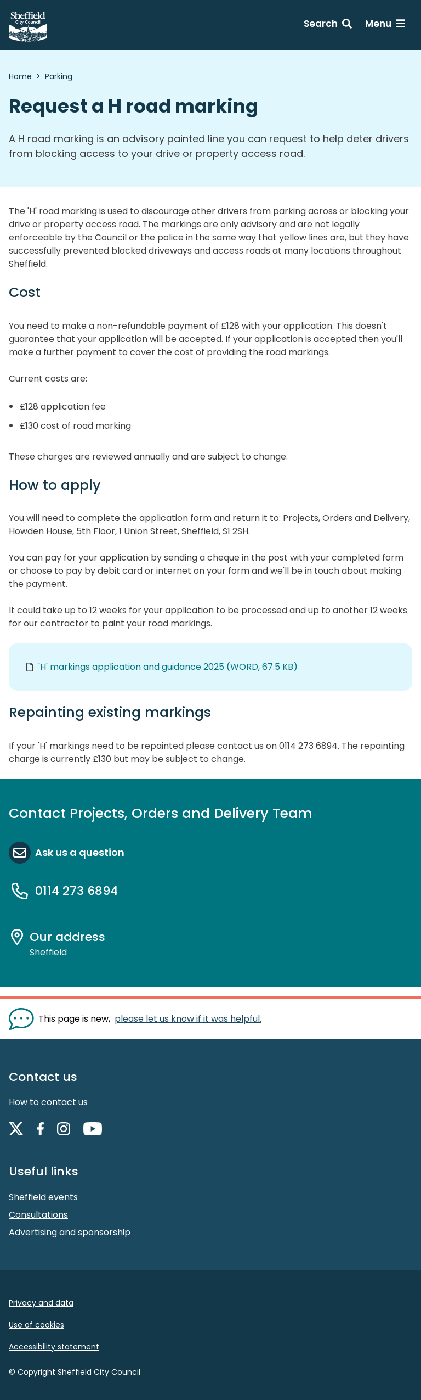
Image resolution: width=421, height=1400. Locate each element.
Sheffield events (43, 1197)
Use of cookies (36, 1324)
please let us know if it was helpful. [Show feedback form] (188, 1018)
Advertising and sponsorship (69, 1232)
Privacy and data (41, 1302)
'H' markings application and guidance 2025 (168, 666)
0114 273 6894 (76, 890)
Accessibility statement (54, 1346)
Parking (58, 76)
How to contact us (48, 1102)
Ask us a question (79, 852)
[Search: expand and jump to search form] (328, 25)
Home (20, 76)
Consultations (38, 1214)
